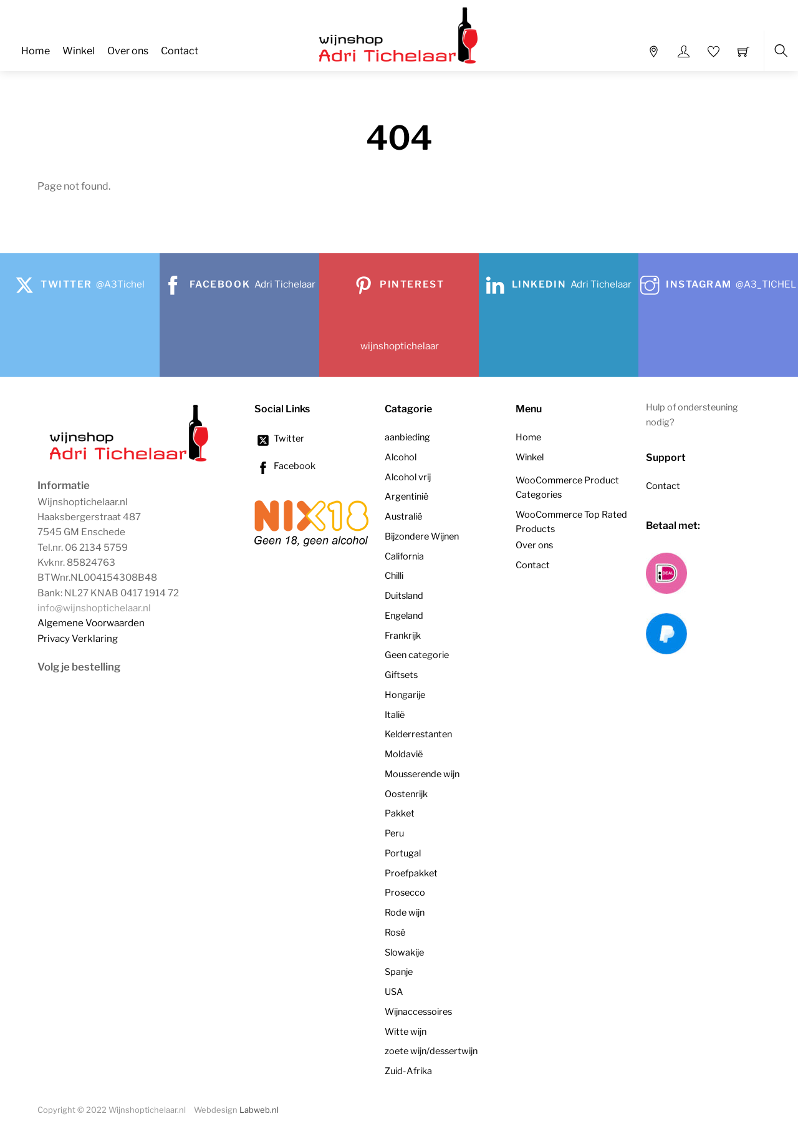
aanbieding (407, 437)
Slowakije (404, 952)
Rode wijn (405, 912)
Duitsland (404, 595)
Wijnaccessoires (418, 1011)
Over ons (127, 51)
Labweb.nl (259, 1110)
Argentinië (406, 496)
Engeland (404, 615)
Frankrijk (403, 635)
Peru (394, 833)
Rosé (395, 932)
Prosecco (405, 892)
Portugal (403, 853)
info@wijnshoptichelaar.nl (94, 608)
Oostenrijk (406, 794)
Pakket (400, 813)
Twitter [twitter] (279, 438)
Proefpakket (411, 873)
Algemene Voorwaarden (91, 623)
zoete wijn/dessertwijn (431, 1051)
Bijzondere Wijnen (422, 536)
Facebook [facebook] (284, 466)
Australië (403, 516)
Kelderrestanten (418, 734)
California (404, 556)
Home (35, 51)
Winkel (78, 51)
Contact (179, 51)
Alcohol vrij (408, 477)
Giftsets (401, 675)
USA (394, 991)
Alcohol (400, 457)
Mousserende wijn (422, 774)
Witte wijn (405, 1031)
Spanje (399, 971)
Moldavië (404, 754)
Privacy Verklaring (77, 638)
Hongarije (405, 694)
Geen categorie (417, 655)
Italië (395, 714)
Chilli (394, 575)
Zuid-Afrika (408, 1071)
